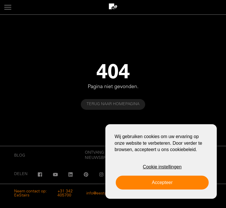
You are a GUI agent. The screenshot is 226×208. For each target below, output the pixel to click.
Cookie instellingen (162, 166)
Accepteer (162, 182)
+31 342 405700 (65, 194)
